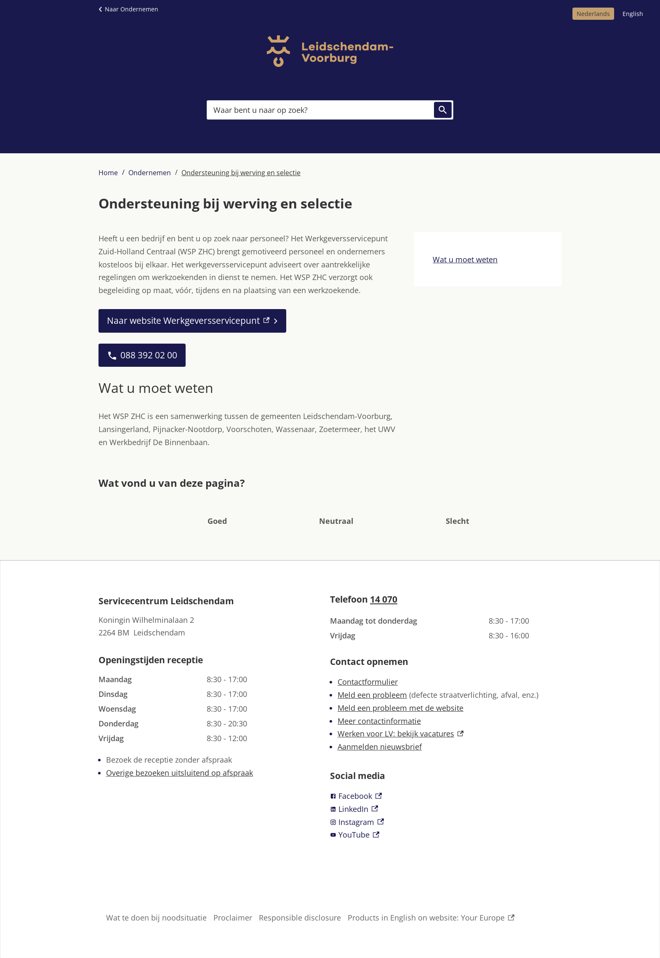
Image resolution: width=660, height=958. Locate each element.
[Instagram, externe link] (446, 822)
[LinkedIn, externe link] (446, 809)
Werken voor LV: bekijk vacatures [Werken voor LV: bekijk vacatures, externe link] (400, 734)
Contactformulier (368, 682)
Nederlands (593, 14)
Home (108, 172)
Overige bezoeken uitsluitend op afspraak (179, 773)
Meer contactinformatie (379, 721)
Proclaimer (232, 918)
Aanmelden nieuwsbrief (380, 747)
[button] (217, 508)
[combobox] (330, 110)
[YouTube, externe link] (446, 834)
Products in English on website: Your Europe (431, 917)
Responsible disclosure (300, 918)
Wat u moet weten (465, 259)
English (633, 14)
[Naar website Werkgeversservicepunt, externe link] (192, 321)
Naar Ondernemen (131, 9)
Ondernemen (149, 172)
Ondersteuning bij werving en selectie (241, 172)
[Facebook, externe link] (446, 796)
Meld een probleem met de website (400, 708)
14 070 (383, 599)
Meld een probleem (372, 695)
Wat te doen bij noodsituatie (156, 918)
